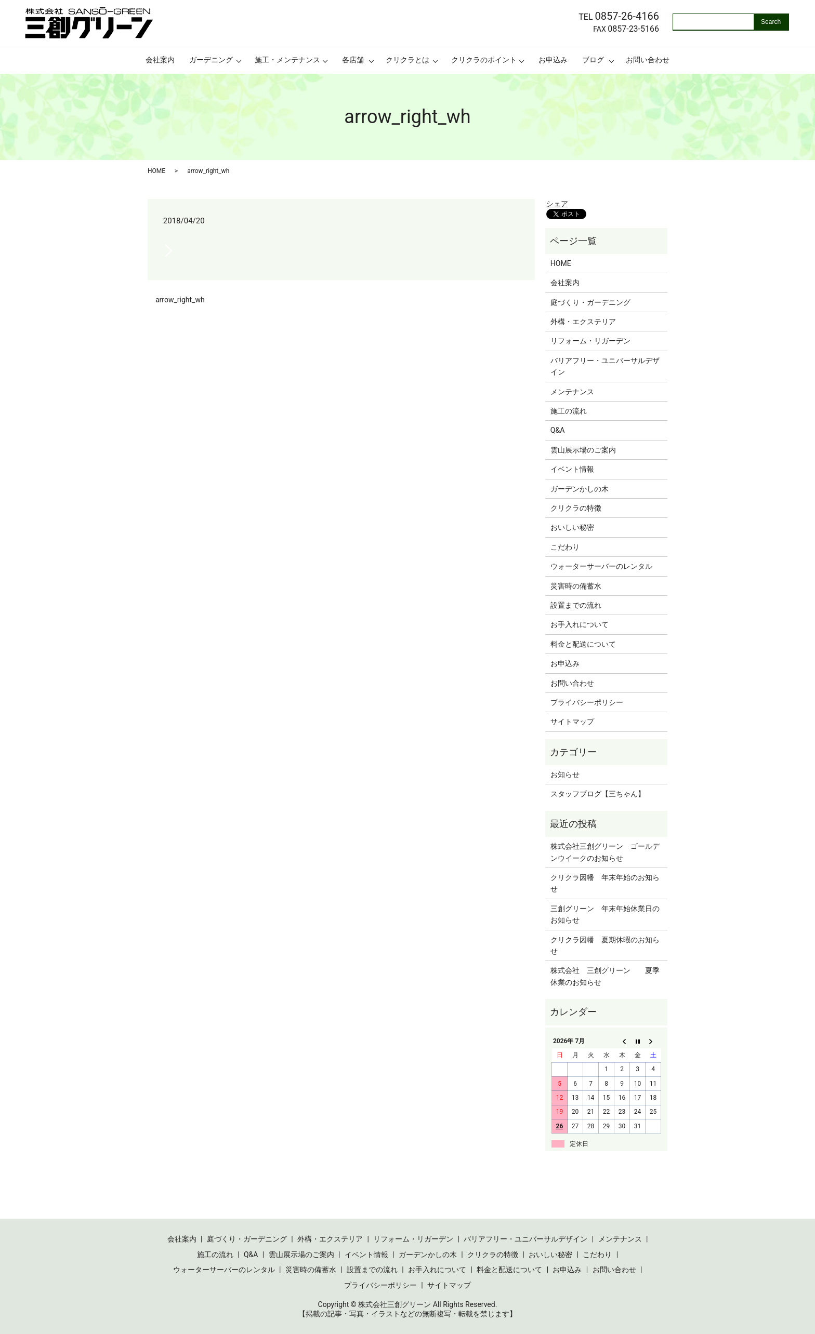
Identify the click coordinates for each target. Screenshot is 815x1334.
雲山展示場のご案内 (583, 450)
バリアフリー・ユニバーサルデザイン (605, 366)
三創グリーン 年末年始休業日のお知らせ (605, 914)
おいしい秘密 (572, 527)
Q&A (557, 430)
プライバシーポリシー (586, 702)
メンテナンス (572, 392)
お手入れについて (579, 624)
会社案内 (160, 60)
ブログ (593, 60)
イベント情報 (572, 469)
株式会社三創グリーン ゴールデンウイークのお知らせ (605, 852)
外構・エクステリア (583, 321)
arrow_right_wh (180, 300)
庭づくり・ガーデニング (590, 302)
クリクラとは (407, 60)
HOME (156, 171)
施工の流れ (568, 411)
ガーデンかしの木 (579, 489)
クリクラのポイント (484, 60)
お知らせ (565, 774)
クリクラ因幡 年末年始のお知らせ (605, 883)
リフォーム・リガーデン (590, 341)
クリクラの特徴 (575, 508)
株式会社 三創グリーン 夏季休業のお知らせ (605, 976)
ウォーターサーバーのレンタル (601, 566)
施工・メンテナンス (287, 60)
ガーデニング (211, 60)
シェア (557, 203)
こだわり (565, 547)
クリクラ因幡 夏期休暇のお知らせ (605, 945)
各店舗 (353, 60)
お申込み (553, 60)
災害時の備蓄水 (575, 586)
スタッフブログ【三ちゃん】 (597, 794)
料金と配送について (583, 644)
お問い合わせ (647, 60)
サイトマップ (572, 721)
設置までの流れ (575, 605)
